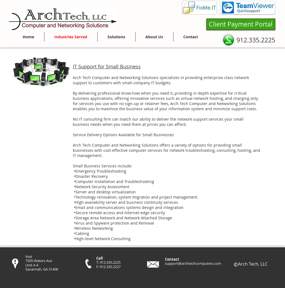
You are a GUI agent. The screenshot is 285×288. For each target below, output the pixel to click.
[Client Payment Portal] (240, 24)
